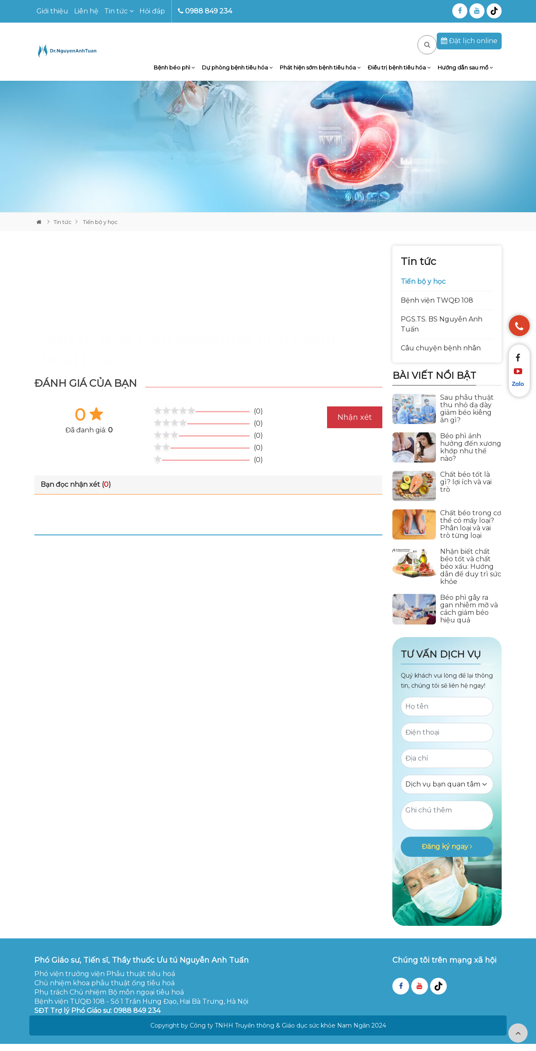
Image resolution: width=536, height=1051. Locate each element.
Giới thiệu (52, 11)
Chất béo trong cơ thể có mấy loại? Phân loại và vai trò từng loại (470, 532)
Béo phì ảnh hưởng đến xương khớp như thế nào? (470, 454)
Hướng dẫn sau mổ (466, 71)
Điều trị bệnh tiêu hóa (403, 71)
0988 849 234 (205, 11)
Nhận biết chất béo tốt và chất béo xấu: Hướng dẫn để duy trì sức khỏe (470, 574)
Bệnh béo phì (187, 71)
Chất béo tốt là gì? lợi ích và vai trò (466, 489)
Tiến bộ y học (100, 229)
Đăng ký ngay (447, 854)
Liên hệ (86, 11)
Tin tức (119, 11)
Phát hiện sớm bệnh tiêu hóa (327, 71)
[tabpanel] (268, 153)
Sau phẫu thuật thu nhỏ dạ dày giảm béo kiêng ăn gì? (467, 416)
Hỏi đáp (152, 11)
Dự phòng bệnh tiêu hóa (247, 71)
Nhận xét (355, 424)
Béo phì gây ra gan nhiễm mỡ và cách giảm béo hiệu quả (469, 616)
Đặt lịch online (469, 41)
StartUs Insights (86, 369)
